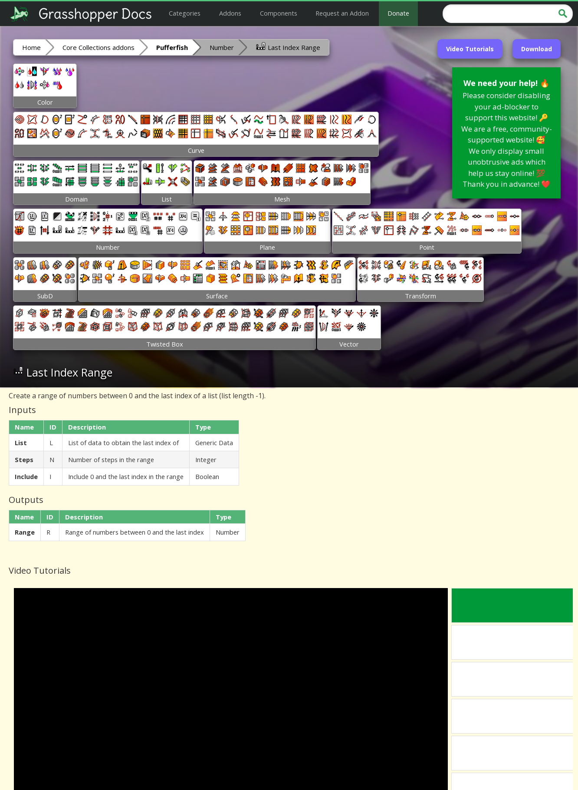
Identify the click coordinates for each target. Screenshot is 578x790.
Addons (230, 13)
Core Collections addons (98, 47)
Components (278, 13)
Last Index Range (288, 47)
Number (222, 47)
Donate (398, 13)
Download (536, 49)
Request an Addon (342, 13)
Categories (184, 13)
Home (31, 47)
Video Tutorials (470, 49)
